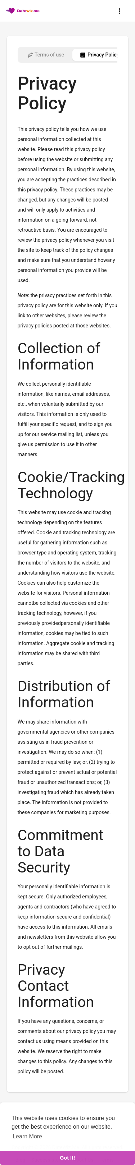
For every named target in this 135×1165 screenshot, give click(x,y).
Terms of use (45, 55)
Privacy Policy (99, 55)
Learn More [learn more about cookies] (27, 1136)
